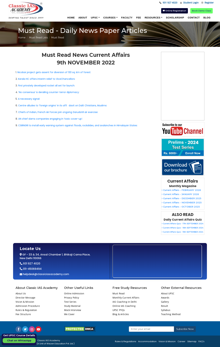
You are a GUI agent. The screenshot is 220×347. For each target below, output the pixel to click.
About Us (21, 293)
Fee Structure (23, 314)
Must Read (118, 293)
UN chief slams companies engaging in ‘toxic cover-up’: (50, 118)
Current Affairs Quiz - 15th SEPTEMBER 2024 (182, 232)
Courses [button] (109, 17)
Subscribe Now (185, 329)
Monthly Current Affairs (125, 297)
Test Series (70, 301)
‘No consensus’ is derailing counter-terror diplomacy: (48, 92)
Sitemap (191, 341)
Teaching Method (171, 314)
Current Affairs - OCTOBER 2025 (181, 206)
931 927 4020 (168, 3)
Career (181, 341)
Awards (165, 297)
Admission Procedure (28, 305)
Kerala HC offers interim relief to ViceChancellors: (46, 79)
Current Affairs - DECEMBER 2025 (181, 198)
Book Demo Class (201, 10)
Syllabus (165, 310)
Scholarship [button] (175, 17)
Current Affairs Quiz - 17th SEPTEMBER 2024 (182, 223)
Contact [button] (194, 17)
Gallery (165, 301)
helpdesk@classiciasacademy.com (45, 274)
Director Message (25, 297)
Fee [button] (138, 17)
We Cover (69, 314)
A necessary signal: (29, 98)
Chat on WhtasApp (19, 340)
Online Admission (74, 293)
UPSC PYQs (118, 310)
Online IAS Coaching (124, 305)
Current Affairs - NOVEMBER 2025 (182, 202)
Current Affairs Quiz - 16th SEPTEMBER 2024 (182, 228)
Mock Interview (72, 310)
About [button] (82, 17)
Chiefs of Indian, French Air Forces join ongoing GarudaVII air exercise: (58, 112)
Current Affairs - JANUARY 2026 (180, 194)
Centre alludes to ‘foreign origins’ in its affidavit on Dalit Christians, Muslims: (62, 105)
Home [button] (71, 17)
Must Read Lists (38, 37)
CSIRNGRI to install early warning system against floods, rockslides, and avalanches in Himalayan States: (78, 125)
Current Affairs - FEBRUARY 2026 (181, 190)
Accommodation (147, 341)
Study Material (72, 305)
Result (164, 305)
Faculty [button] (127, 17)
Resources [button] (152, 17)
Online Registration (174, 10)
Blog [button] (207, 17)
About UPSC (167, 293)
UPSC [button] (94, 17)
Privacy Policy (71, 297)
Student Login (189, 3)
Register (207, 3)
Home (22, 37)
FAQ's (201, 341)
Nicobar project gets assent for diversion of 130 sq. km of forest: (54, 72)
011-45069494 (32, 269)
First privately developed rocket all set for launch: (46, 85)
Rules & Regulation (26, 310)
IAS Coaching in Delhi (124, 301)
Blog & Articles (120, 314)
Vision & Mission (25, 301)
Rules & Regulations (125, 341)
